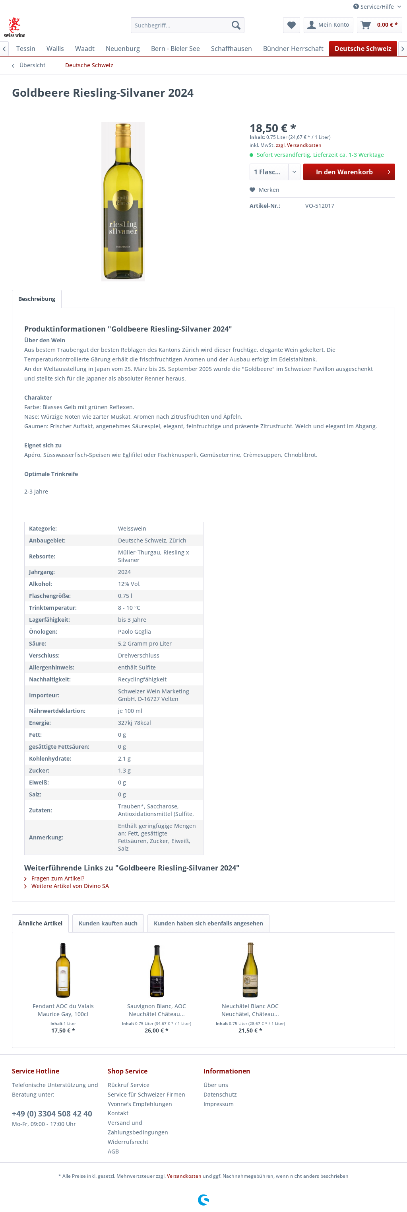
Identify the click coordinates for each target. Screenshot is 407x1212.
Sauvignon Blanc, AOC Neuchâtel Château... (156, 1010)
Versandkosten (184, 1176)
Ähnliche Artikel (40, 923)
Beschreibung (36, 299)
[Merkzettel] (291, 25)
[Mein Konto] (328, 25)
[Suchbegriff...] (188, 25)
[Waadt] (85, 48)
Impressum (219, 1104)
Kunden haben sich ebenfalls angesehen (208, 923)
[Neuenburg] (122, 48)
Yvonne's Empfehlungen (140, 1104)
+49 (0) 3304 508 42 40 (52, 1114)
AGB (113, 1151)
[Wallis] (55, 48)
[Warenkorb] (379, 25)
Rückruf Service (128, 1085)
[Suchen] (236, 25)
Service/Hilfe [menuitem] (374, 6)
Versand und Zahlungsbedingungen (138, 1127)
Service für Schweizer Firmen (146, 1094)
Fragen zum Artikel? (54, 878)
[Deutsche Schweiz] (363, 48)
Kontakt (118, 1113)
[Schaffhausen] (231, 48)
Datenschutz (220, 1094)
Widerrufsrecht (128, 1142)
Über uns (216, 1085)
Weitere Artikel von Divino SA (66, 886)
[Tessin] (26, 48)
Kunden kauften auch (108, 923)
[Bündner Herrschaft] (293, 48)
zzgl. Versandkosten (299, 145)
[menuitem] (188, 25)
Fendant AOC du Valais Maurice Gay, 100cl (63, 1010)
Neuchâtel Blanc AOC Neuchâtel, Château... (250, 1010)
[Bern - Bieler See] (175, 48)
